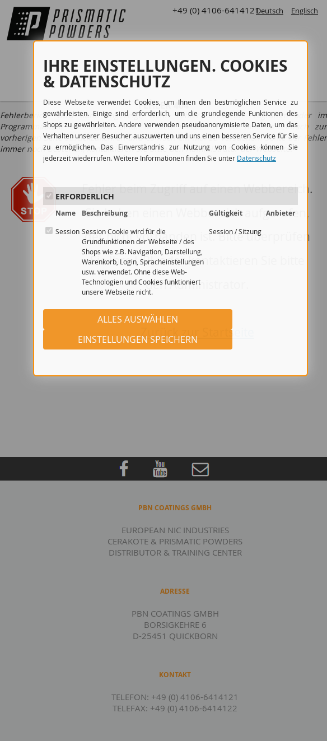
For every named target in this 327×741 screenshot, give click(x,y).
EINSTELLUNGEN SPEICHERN (138, 339)
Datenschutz (256, 157)
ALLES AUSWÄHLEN (137, 319)
